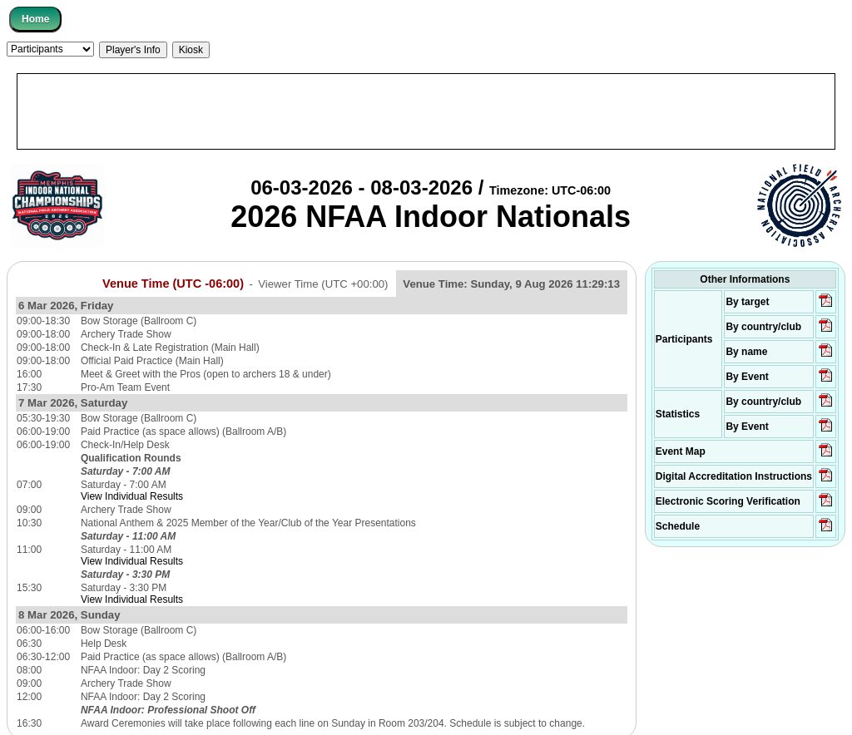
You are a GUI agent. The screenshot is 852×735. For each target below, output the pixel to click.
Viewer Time (323, 284)
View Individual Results (132, 496)
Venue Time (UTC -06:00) (173, 283)
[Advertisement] (426, 111)
